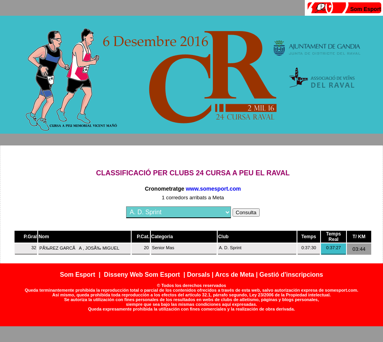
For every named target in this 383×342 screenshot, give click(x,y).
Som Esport (365, 9)
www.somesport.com (213, 189)
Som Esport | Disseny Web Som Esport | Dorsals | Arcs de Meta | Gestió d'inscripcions (191, 274)
